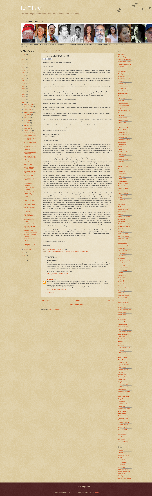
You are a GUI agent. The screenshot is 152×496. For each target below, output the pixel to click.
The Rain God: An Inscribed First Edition (28, 215)
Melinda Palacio (122, 307)
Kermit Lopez (121, 248)
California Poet (122, 452)
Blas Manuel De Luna (124, 110)
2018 (23, 75)
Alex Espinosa (122, 71)
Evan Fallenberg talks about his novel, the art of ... (30, 158)
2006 (23, 255)
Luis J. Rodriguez (123, 270)
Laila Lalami (121, 460)
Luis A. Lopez (121, 265)
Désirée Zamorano (123, 159)
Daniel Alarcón (122, 147)
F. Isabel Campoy (123, 181)
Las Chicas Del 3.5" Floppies (29, 188)
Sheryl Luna (121, 406)
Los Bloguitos (121, 464)
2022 (23, 65)
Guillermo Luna (122, 199)
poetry (72, 251)
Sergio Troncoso (122, 399)
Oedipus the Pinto (28, 175)
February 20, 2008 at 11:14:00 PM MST (57, 274)
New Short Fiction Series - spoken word (124, 470)
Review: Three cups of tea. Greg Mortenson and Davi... (30, 148)
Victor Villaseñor (122, 432)
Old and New (27, 162)
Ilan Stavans (121, 204)
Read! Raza (121, 473)
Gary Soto (121, 191)
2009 (23, 99)
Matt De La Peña (122, 297)
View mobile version (77, 304)
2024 (23, 59)
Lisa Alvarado (52, 249)
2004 (23, 260)
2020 (23, 70)
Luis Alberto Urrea (123, 267)
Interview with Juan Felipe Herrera (29, 167)
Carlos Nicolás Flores (124, 120)
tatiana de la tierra (123, 424)
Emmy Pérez (121, 176)
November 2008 (28, 107)
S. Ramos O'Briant (123, 384)
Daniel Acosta (122, 144)
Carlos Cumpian (122, 117)
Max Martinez (121, 300)
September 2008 (28, 112)
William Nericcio (122, 434)
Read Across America (29, 204)
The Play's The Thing (29, 133)
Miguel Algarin (122, 317)
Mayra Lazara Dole (123, 302)
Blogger (97, 492)
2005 (23, 258)
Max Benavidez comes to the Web (30, 152)
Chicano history (56, 251)
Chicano (49, 251)
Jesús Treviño (122, 211)
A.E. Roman (121, 54)
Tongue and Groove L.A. (125, 478)
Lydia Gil (120, 272)
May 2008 (27, 123)
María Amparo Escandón (122, 280)
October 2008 (28, 109)
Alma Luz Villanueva (123, 86)
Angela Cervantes (123, 103)
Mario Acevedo (122, 288)
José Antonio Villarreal (124, 226)
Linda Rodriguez (122, 253)
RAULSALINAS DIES (29, 207)
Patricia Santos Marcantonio (122, 344)
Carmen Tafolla (122, 130)
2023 (23, 62)
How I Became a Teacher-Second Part (30, 231)
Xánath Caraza (122, 437)
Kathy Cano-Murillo (123, 246)
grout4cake (50, 279)
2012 (23, 91)
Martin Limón (121, 292)
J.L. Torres (121, 207)
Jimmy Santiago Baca (124, 216)
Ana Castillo (121, 98)
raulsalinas (77, 251)
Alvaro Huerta (122, 88)
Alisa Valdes (121, 81)
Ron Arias (120, 372)
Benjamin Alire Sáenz (124, 108)
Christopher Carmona (124, 137)
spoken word (84, 251)
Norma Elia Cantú (123, 329)
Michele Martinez (122, 314)
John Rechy (121, 221)
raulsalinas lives (28, 164)
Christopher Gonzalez (124, 139)
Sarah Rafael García (123, 396)
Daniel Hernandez (123, 152)
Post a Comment (49, 292)
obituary (68, 251)
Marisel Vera (121, 290)
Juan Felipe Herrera (123, 236)
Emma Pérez (121, 171)
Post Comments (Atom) (54, 309)
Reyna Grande (122, 360)
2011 (23, 94)
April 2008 (27, 125)
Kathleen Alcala (122, 243)
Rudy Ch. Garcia (122, 382)
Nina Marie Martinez (123, 326)
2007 (23, 252)
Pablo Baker (121, 336)
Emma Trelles (122, 173)
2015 (23, 83)
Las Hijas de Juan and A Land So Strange (30, 172)
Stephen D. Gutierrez (124, 422)
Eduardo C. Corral (123, 166)
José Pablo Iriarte (123, 233)
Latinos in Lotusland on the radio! (30, 239)
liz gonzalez (121, 258)
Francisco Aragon (123, 183)
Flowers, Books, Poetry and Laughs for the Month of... (30, 244)
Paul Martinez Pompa (124, 347)
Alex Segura (121, 74)
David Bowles (122, 154)
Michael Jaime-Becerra (124, 309)
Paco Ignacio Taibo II (124, 339)
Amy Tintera (121, 96)
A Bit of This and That (29, 224)
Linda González (122, 250)
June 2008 (27, 120)
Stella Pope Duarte (123, 416)
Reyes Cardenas (122, 357)
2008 (23, 102)
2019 (23, 73)
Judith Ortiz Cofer (123, 238)
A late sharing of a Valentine (28, 184)
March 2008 (27, 128)
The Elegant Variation (124, 476)
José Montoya (122, 231)
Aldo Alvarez (121, 66)
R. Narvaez (121, 350)
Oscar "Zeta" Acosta (123, 334)
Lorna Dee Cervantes (124, 260)
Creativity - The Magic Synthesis (30, 227)
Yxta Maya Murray (123, 441)
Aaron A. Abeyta (122, 57)
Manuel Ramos (122, 277)
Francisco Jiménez (123, 186)
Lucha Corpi (121, 263)
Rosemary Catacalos (124, 377)
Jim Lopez (121, 214)
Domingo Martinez (123, 164)
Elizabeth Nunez (122, 169)
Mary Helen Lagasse (123, 295)
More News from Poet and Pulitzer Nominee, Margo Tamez (30, 194)
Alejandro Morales (123, 69)
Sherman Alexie (122, 403)
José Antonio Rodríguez (124, 224)
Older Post (110, 301)
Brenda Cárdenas (123, 113)
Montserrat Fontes (123, 322)
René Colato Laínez (123, 355)
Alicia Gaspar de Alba (124, 78)
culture (63, 251)
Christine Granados (123, 134)
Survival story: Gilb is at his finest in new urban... (30, 179)
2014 (23, 86)
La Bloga (31, 8)
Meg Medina (121, 305)
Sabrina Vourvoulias (123, 386)
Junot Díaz (121, 241)
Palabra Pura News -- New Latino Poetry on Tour (29, 200)
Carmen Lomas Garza (124, 127)
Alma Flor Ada (122, 83)
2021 (23, 67)
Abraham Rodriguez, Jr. (124, 64)
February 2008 (28, 130)
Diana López (121, 161)
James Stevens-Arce (124, 209)
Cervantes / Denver (123, 455)
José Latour (121, 229)
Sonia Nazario (122, 411)
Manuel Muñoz (122, 275)
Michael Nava (122, 312)
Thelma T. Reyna (122, 427)
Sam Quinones (122, 389)
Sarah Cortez (121, 394)
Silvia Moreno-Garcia (124, 408)
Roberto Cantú (122, 367)
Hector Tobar (121, 202)
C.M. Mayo (121, 115)
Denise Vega (121, 156)
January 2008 (28, 249)
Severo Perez (122, 401)
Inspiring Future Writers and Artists (30, 143)
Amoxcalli (120, 450)
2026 (23, 54)
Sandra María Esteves (124, 391)
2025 (23, 57)
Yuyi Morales (121, 439)
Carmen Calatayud (123, 125)
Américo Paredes (123, 93)
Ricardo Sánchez (122, 362)
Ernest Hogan (122, 178)
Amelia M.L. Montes (123, 91)
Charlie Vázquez (122, 132)
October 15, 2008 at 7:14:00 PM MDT (57, 289)
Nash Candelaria (122, 324)
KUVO (120, 457)
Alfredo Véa (121, 76)
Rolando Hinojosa (123, 369)
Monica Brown (122, 319)
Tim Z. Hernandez (123, 429)
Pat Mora (120, 341)
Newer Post (45, 301)
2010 (23, 96)
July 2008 (26, 117)
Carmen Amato (122, 122)
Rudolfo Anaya (122, 379)
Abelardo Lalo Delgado (124, 61)
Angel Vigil (121, 100)
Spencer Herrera (122, 413)
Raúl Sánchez (122, 352)
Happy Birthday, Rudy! (30, 135)
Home (78, 301)
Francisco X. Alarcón (123, 188)
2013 (23, 89)
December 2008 (28, 104)
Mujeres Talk (121, 467)
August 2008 (27, 115)
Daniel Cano (121, 149)
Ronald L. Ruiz (122, 374)
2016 (23, 81)
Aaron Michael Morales (124, 59)
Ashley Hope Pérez (123, 105)
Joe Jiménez (121, 219)
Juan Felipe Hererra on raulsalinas (30, 139)
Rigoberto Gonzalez (123, 364)
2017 (23, 78)
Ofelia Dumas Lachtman (124, 331)
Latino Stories (122, 462)
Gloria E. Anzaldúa (123, 193)
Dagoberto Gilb (122, 142)
